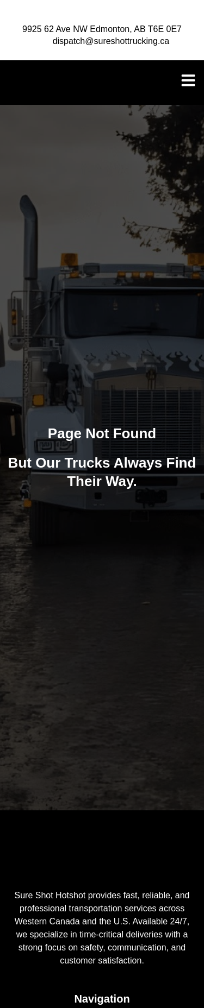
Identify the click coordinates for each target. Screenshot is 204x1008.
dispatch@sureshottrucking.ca (111, 41)
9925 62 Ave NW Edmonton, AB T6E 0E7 (102, 29)
